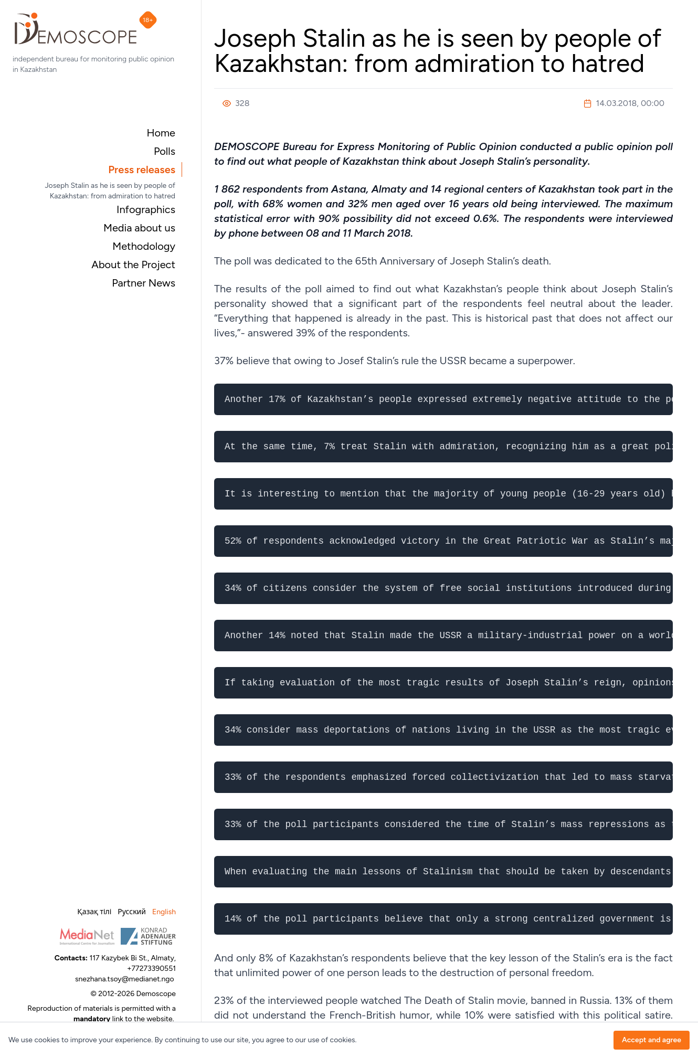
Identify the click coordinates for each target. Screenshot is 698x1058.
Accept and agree (651, 1039)
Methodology (143, 246)
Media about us (139, 227)
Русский (132, 911)
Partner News (143, 283)
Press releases (141, 169)
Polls (164, 151)
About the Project (133, 264)
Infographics (146, 209)
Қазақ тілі (94, 911)
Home (160, 132)
